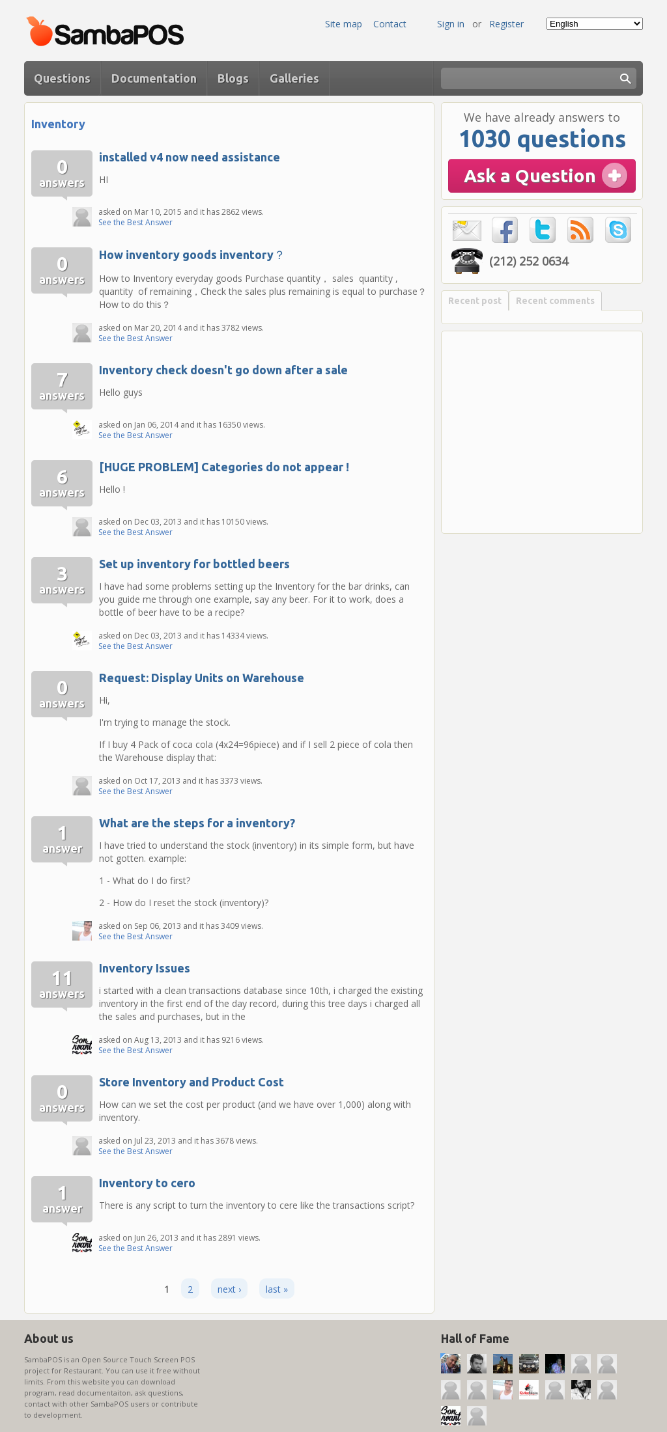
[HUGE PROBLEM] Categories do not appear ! (224, 466)
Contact (389, 24)
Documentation (154, 78)
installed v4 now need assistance (189, 156)
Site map (343, 24)
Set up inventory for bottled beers (194, 563)
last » (277, 1289)
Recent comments (555, 301)
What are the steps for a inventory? (197, 822)
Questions (62, 78)
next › (229, 1289)
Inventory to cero (147, 1182)
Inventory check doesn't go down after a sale (223, 369)
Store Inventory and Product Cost (191, 1081)
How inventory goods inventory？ (192, 254)
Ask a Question (530, 175)
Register (506, 24)
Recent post (475, 301)
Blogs (233, 78)
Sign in (450, 24)
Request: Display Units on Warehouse (201, 677)
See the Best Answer (135, 222)
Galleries (294, 78)
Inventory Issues (144, 967)
